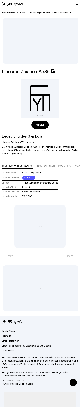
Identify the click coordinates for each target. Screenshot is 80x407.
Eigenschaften (46, 165)
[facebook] (76, 322)
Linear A (26, 187)
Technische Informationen (17, 165)
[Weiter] (72, 256)
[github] (71, 322)
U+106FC (28, 177)
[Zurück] (7, 256)
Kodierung (64, 165)
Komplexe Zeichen (31, 191)
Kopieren (40, 125)
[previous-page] (6, 12)
